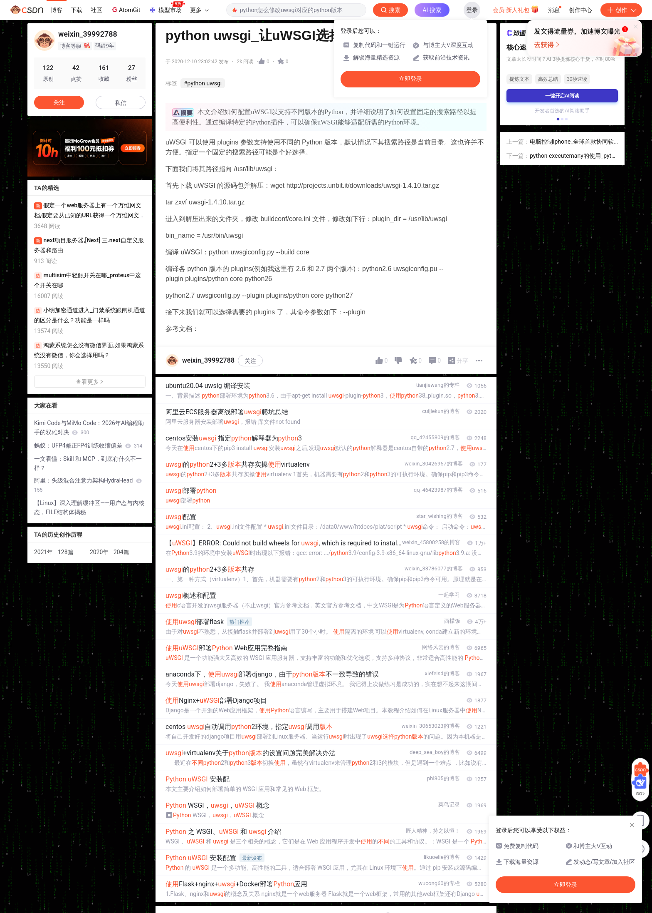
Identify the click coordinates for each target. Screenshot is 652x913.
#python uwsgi (203, 83)
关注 (250, 361)
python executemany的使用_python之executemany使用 (574, 156)
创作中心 (580, 10)
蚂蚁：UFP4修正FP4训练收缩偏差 (88, 445)
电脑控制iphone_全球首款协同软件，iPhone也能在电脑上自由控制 (573, 142)
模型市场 (166, 7)
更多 (199, 10)
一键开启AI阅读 (562, 96)
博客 (56, 10)
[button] (558, 119)
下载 (76, 10)
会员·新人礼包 (516, 9)
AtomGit (125, 9)
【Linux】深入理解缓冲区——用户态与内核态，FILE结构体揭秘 (89, 507)
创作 (621, 10)
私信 (120, 103)
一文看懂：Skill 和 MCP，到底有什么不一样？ (88, 463)
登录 (472, 10)
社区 (96, 10)
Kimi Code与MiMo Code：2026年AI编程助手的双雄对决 (89, 427)
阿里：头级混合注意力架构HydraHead (88, 485)
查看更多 (90, 381)
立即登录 (410, 79)
